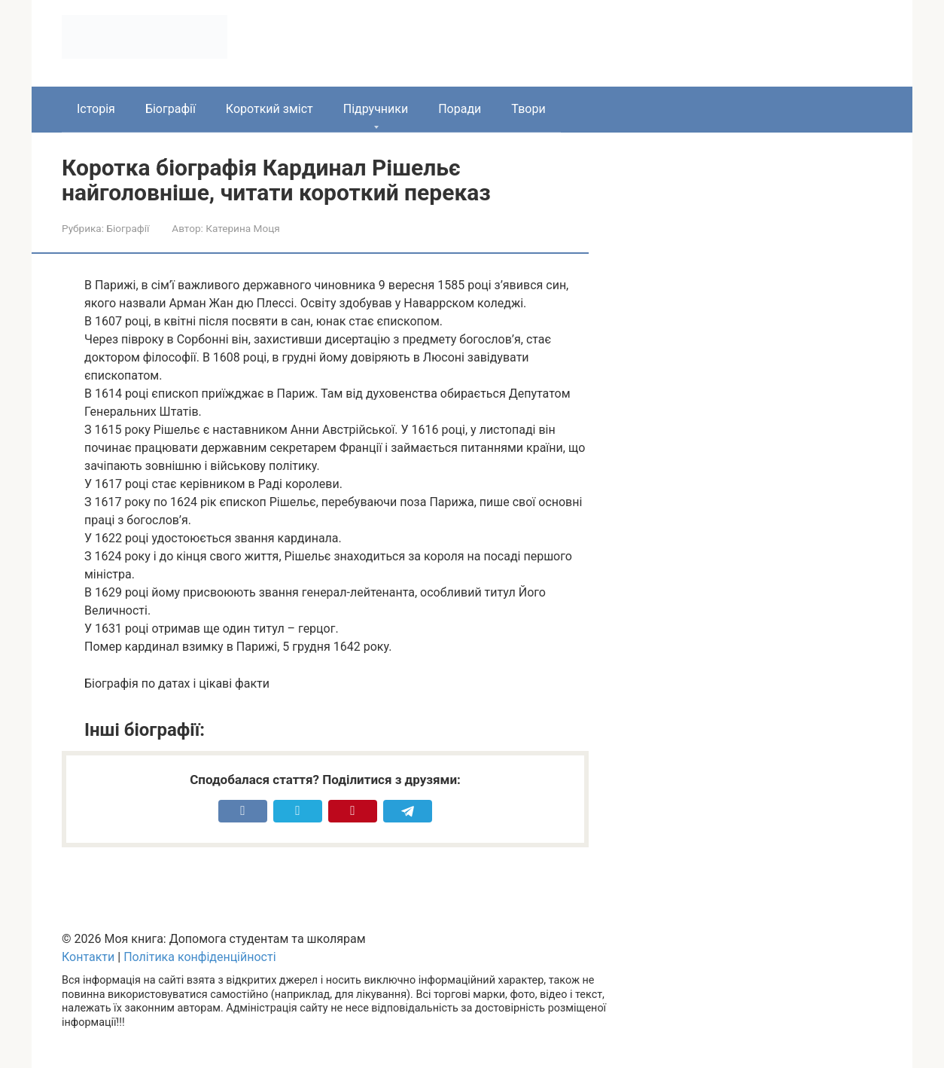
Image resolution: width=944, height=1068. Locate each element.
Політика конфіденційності (199, 957)
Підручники (375, 109)
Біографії (170, 109)
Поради (459, 109)
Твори (528, 109)
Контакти (88, 957)
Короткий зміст (269, 109)
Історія (96, 109)
